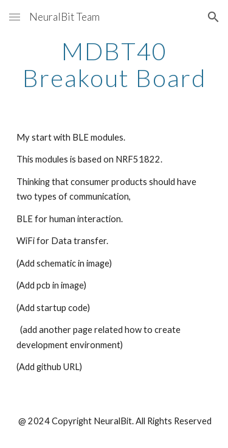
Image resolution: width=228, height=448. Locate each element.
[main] (114, 64)
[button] (14, 16)
